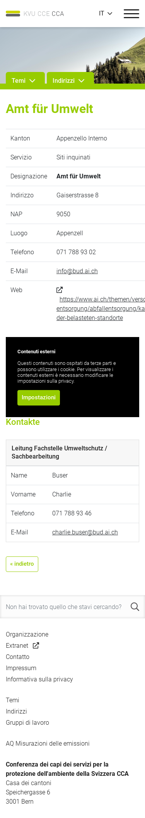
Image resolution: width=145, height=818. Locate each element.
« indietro (22, 563)
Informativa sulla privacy (39, 679)
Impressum (21, 668)
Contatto (17, 657)
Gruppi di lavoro (27, 722)
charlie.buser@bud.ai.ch (85, 532)
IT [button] (101, 13)
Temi (12, 700)
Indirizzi (16, 711)
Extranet (17, 645)
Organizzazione (27, 634)
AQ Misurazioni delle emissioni (48, 743)
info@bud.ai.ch (77, 271)
